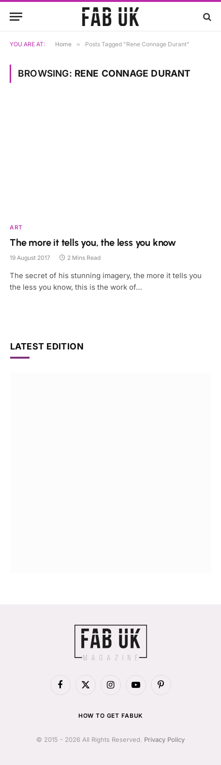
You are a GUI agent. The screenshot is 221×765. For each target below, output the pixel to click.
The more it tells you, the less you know (93, 242)
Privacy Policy (164, 739)
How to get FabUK (110, 715)
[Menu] (16, 16)
